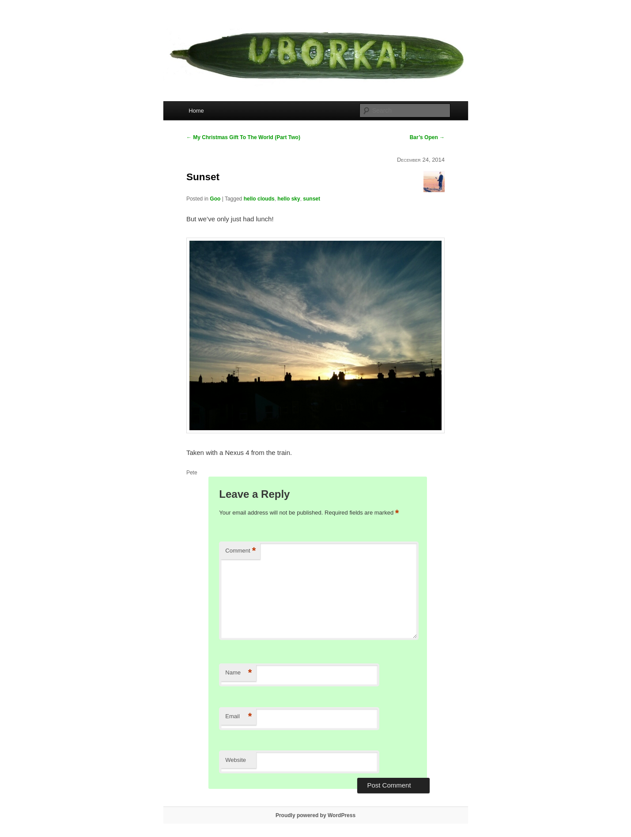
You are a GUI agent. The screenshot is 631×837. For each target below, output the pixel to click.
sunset (311, 199)
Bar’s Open (427, 137)
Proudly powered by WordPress (315, 815)
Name (238, 673)
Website (235, 760)
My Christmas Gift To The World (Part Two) (243, 137)
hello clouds (259, 199)
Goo (215, 199)
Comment (240, 551)
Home (196, 110)
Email (238, 716)
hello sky (288, 199)
